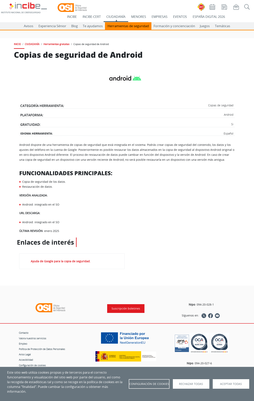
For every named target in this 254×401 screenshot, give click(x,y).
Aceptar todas (231, 384)
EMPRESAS (159, 16)
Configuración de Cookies (149, 384)
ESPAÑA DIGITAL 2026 (209, 16)
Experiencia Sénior (52, 26)
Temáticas (222, 26)
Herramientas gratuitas (56, 44)
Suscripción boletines (126, 308)
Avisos (28, 26)
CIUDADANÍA (115, 16)
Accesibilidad (26, 359)
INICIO (17, 44)
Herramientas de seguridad (128, 26)
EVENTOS (180, 16)
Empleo (23, 343)
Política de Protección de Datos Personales (42, 349)
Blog (74, 26)
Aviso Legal (25, 354)
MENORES (138, 16)
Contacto (23, 332)
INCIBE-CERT (92, 16)
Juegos (205, 26)
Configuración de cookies (32, 365)
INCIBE (72, 16)
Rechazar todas (191, 384)
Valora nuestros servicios (32, 338)
